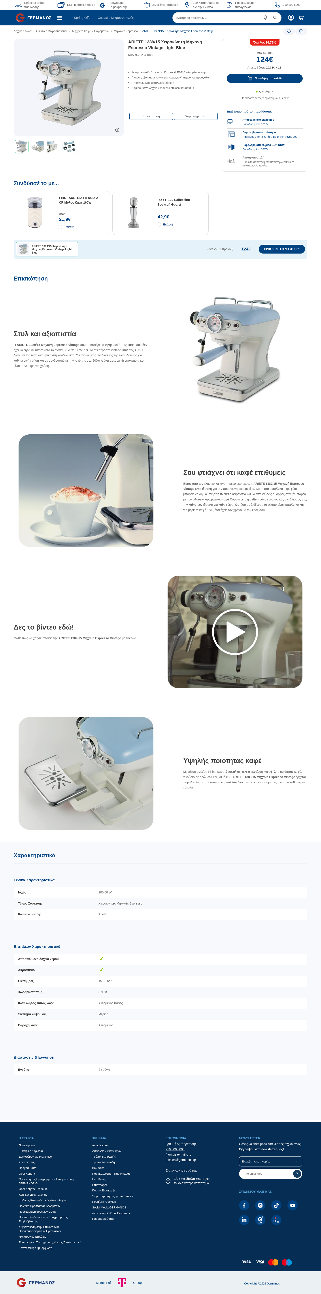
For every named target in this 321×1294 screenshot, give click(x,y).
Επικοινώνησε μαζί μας (181, 1170)
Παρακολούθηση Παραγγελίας (111, 1173)
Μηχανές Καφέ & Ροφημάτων (90, 31)
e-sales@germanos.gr (181, 1160)
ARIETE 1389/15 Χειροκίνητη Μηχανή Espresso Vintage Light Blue (165, 45)
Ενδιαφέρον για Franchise (35, 1156)
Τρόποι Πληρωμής (104, 1156)
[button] (265, 17)
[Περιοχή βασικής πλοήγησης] (160, 17)
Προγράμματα (27, 1168)
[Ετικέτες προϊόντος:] (69, 44)
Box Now (98, 1168)
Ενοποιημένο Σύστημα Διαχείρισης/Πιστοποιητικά (50, 1242)
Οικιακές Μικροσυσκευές (116, 17)
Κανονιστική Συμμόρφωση (35, 1248)
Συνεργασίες (27, 1162)
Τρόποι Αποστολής (104, 1162)
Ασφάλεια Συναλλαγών (106, 1151)
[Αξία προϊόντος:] (265, 55)
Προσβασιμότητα (103, 1218)
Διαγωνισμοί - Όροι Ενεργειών (111, 1213)
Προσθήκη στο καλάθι (268, 78)
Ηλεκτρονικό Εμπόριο (32, 1236)
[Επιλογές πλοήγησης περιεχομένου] (173, 114)
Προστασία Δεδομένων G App (38, 1211)
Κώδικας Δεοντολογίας (33, 1194)
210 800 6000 (175, 1149)
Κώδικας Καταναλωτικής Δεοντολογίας (43, 1200)
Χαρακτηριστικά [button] (196, 116)
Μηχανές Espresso (126, 31)
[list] (135, 31)
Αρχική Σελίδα (23, 31)
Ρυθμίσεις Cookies (104, 1201)
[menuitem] (35, 17)
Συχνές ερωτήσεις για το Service (112, 1196)
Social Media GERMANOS (109, 1207)
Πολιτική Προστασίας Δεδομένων (39, 1206)
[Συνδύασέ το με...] (160, 227)
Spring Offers (83, 17)
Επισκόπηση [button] (151, 116)
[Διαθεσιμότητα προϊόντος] (265, 97)
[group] (265, 136)
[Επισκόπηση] (160, 558)
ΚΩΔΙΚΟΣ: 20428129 (140, 55)
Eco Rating (99, 1179)
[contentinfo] (160, 1264)
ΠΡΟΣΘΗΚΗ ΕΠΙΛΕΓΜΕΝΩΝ (282, 249)
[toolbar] (69, 146)
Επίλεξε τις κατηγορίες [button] (256, 1161)
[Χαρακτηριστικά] (160, 981)
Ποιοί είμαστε (27, 1145)
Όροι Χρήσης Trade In (33, 1189)
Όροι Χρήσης (27, 1173)
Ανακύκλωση (100, 1145)
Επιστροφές (100, 1185)
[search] (226, 17)
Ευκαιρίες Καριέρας (31, 1151)
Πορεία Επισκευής (103, 1190)
